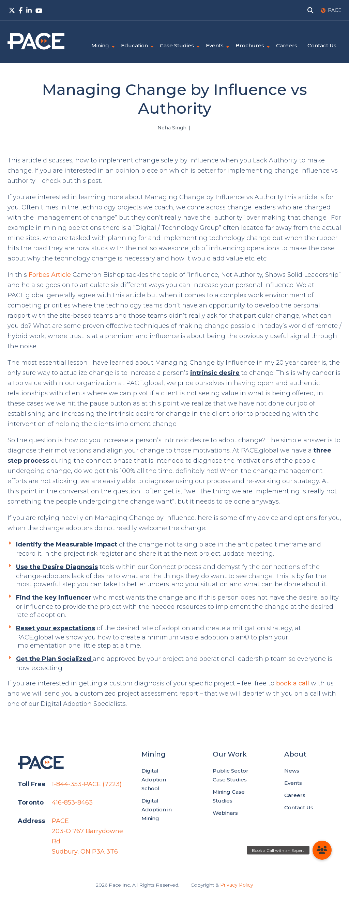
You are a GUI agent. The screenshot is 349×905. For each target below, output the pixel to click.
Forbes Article (50, 275)
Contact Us (321, 45)
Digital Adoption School (153, 779)
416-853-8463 (72, 802)
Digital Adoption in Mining (156, 809)
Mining (100, 45)
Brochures (250, 45)
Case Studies (177, 45)
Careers (286, 45)
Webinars (225, 813)
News (291, 770)
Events (215, 45)
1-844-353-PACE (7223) (87, 784)
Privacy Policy (236, 885)
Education (134, 45)
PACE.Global (35, 41)
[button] (322, 850)
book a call (292, 683)
